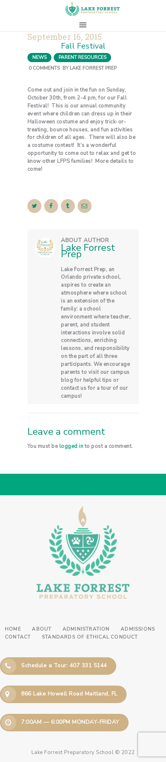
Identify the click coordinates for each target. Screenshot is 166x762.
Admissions (138, 629)
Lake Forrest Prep (93, 68)
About (41, 629)
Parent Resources (82, 57)
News (39, 57)
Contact (18, 637)
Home (13, 629)
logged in (71, 446)
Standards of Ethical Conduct (90, 637)
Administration (86, 629)
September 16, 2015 (64, 36)
